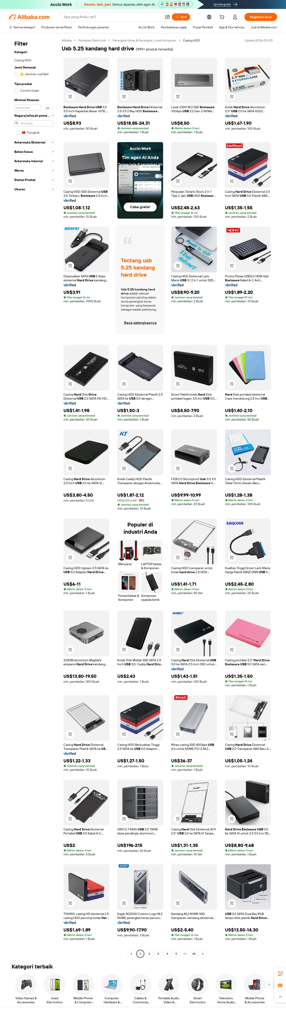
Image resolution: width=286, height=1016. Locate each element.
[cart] (222, 17)
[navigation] (34, 498)
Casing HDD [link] (191, 40)
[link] (280, 973)
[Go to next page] (203, 954)
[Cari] (181, 17)
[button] (167, 17)
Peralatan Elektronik (92, 40)
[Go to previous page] (131, 954)
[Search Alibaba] (112, 17)
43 (194, 953)
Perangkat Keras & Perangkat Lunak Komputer (144, 40)
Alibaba (67, 40)
